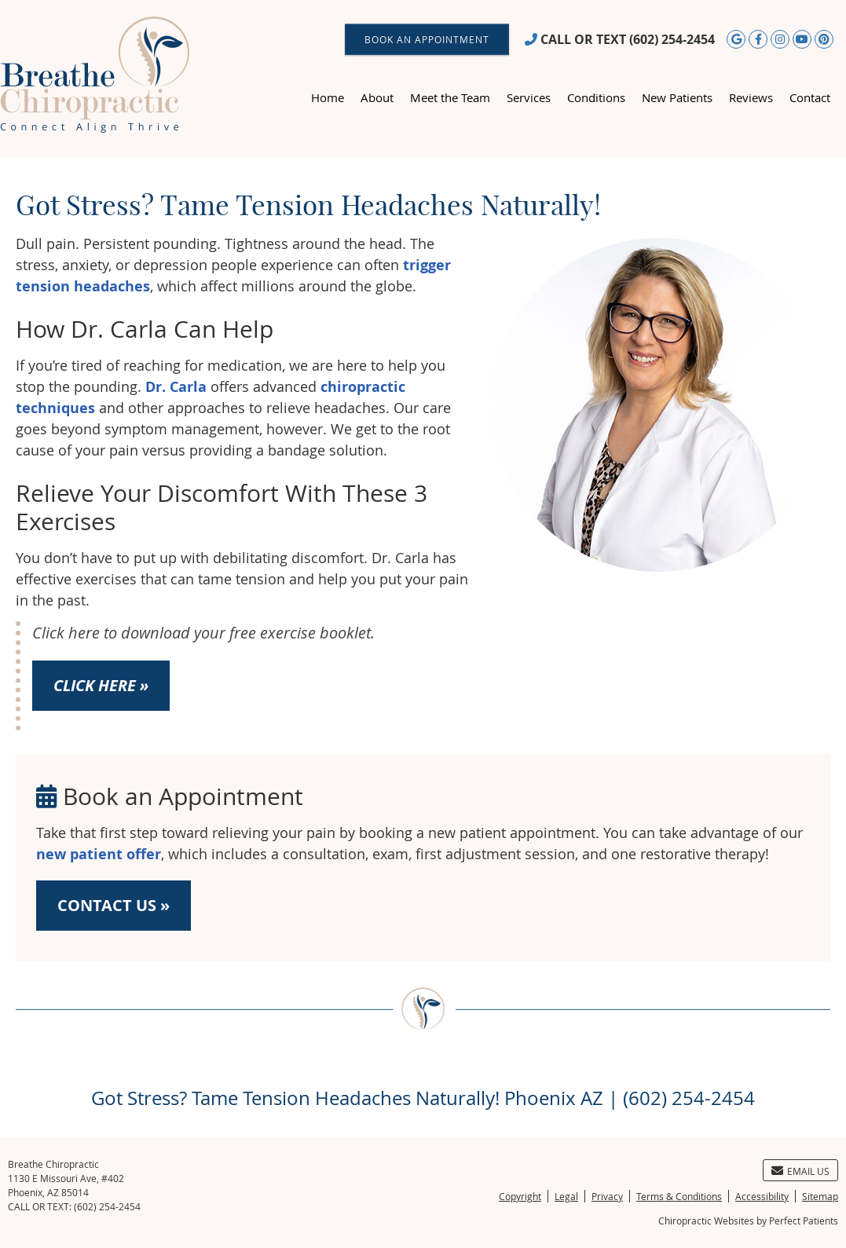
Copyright (520, 1196)
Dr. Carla (176, 387)
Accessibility (762, 1196)
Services (529, 97)
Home (327, 97)
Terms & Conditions (679, 1196)
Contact (809, 97)
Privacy (607, 1196)
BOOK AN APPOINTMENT (426, 39)
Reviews (751, 97)
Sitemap (820, 1196)
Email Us (800, 1171)
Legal (566, 1196)
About (377, 97)
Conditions (596, 97)
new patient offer (98, 854)
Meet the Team (450, 97)
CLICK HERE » (100, 685)
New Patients (677, 97)
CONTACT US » (113, 905)
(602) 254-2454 (672, 39)
